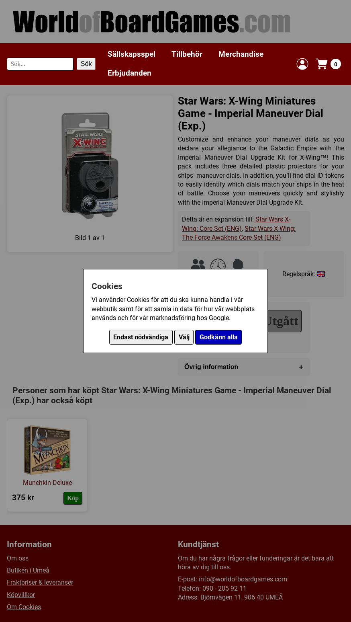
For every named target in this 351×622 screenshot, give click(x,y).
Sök (86, 63)
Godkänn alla (219, 337)
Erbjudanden (129, 73)
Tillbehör (186, 54)
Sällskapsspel (131, 54)
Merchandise (240, 54)
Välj (184, 337)
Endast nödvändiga (140, 337)
